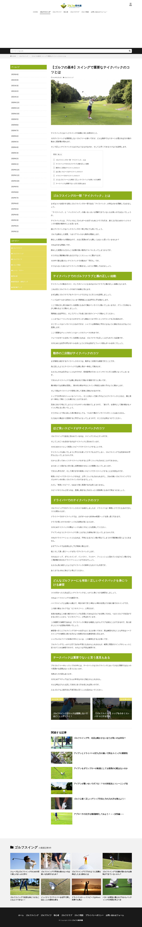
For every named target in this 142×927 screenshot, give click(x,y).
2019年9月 (15, 185)
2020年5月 (15, 141)
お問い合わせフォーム (98, 12)
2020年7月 (15, 130)
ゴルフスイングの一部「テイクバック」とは (69, 159)
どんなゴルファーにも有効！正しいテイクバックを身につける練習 (77, 179)
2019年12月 (15, 169)
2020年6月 (15, 135)
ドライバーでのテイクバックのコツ (66, 175)
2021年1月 (15, 96)
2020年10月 (15, 113)
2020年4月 (15, 146)
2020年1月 (15, 163)
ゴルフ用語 (85, 12)
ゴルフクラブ (74, 12)
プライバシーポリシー (93, 914)
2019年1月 (15, 230)
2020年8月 (15, 124)
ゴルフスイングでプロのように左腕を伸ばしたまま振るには (86, 872)
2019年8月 (15, 191)
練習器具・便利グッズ (20, 279)
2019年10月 (15, 180)
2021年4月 (15, 80)
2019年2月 (15, 224)
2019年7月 (15, 196)
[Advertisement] (71, 32)
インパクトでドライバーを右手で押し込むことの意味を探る (55, 898)
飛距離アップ (17, 285)
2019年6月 (15, 202)
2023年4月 (15, 74)
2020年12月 (15, 102)
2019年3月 (15, 218)
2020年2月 (15, 157)
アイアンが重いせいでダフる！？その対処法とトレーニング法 (101, 783)
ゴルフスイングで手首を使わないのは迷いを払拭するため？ (55, 872)
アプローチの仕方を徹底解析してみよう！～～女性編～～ (99, 813)
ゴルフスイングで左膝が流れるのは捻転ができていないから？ (117, 872)
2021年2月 (15, 91)
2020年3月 (15, 152)
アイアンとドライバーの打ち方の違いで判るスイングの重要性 (101, 753)
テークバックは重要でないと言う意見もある (69, 183)
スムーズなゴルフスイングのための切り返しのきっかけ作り (24, 872)
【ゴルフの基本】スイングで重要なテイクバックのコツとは (48, 56)
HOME (35, 12)
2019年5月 (15, 207)
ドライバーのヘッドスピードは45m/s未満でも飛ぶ (86, 898)
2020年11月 (15, 108)
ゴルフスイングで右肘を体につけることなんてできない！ (24, 898)
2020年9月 (15, 119)
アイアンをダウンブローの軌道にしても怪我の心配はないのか (101, 768)
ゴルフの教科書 (77, 919)
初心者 (66, 12)
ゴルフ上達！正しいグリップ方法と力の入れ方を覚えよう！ (100, 798)
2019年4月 (15, 213)
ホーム (23, 914)
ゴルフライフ (56, 12)
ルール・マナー (18, 268)
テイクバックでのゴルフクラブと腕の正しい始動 (71, 163)
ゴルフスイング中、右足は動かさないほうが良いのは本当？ (100, 737)
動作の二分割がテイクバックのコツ (66, 167)
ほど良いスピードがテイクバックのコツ (68, 171)
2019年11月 (15, 174)
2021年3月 (15, 85)
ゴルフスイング (45, 12)
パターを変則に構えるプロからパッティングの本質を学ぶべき (117, 898)
